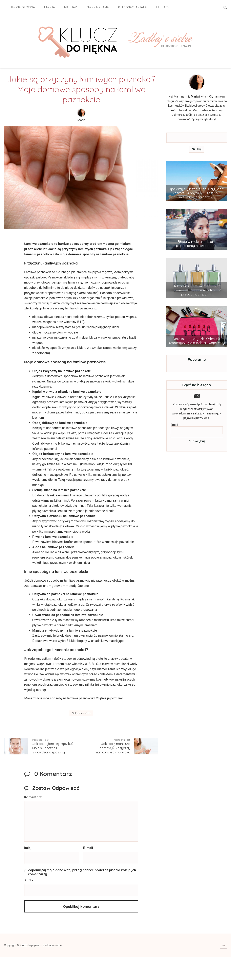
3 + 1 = (29, 880)
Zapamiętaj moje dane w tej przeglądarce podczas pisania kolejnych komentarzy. (82, 872)
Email (174, 424)
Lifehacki (163, 7)
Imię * (28, 848)
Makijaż (70, 7)
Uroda (49, 7)
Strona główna (22, 7)
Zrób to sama (97, 7)
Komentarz (33, 797)
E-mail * (89, 848)
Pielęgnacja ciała (132, 7)
